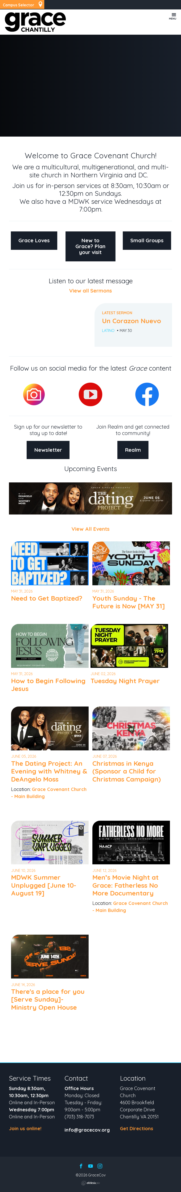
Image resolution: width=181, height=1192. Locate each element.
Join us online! (25, 1128)
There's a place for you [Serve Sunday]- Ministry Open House (48, 999)
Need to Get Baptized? (46, 598)
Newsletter (48, 450)
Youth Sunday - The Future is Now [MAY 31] (128, 602)
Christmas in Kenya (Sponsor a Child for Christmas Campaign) (126, 771)
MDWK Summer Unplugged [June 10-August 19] (43, 885)
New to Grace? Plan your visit (90, 246)
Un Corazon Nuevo (131, 321)
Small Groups (147, 240)
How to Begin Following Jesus (48, 685)
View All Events (90, 529)
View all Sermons (90, 290)
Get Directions (136, 1128)
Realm (133, 450)
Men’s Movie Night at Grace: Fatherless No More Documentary (125, 885)
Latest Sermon (117, 312)
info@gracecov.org (87, 1130)
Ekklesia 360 (90, 1183)
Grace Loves (34, 240)
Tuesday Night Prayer (125, 681)
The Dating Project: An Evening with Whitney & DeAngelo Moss (49, 771)
